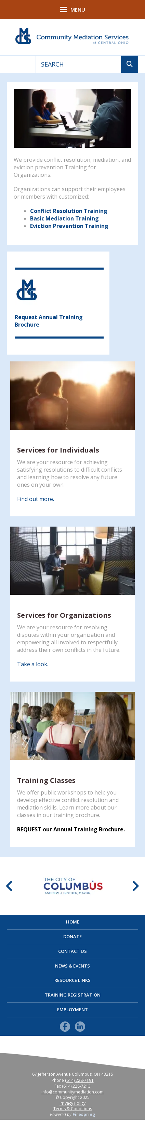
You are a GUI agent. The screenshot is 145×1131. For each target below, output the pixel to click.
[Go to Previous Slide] (9, 886)
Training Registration (73, 995)
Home (72, 922)
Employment (72, 1009)
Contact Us (72, 951)
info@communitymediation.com (72, 1092)
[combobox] (78, 64)
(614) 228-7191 (79, 1080)
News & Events (72, 966)
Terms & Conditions (72, 1109)
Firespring (83, 1114)
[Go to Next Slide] (135, 886)
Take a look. (32, 664)
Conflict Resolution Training (68, 211)
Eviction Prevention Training (69, 226)
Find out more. (35, 499)
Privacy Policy (72, 1103)
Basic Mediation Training (64, 218)
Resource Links (72, 980)
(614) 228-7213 (76, 1086)
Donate (72, 936)
